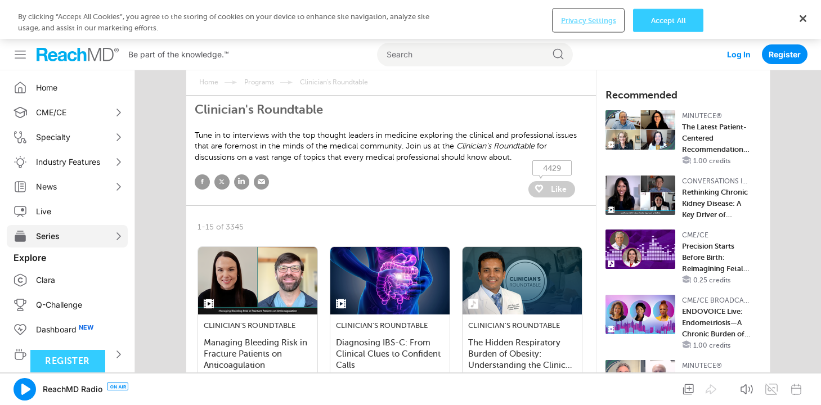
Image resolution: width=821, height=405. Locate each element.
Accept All (668, 387)
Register (785, 15)
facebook (202, 143)
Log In (739, 15)
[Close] (803, 385)
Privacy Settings (588, 387)
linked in (241, 143)
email (261, 143)
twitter (222, 143)
